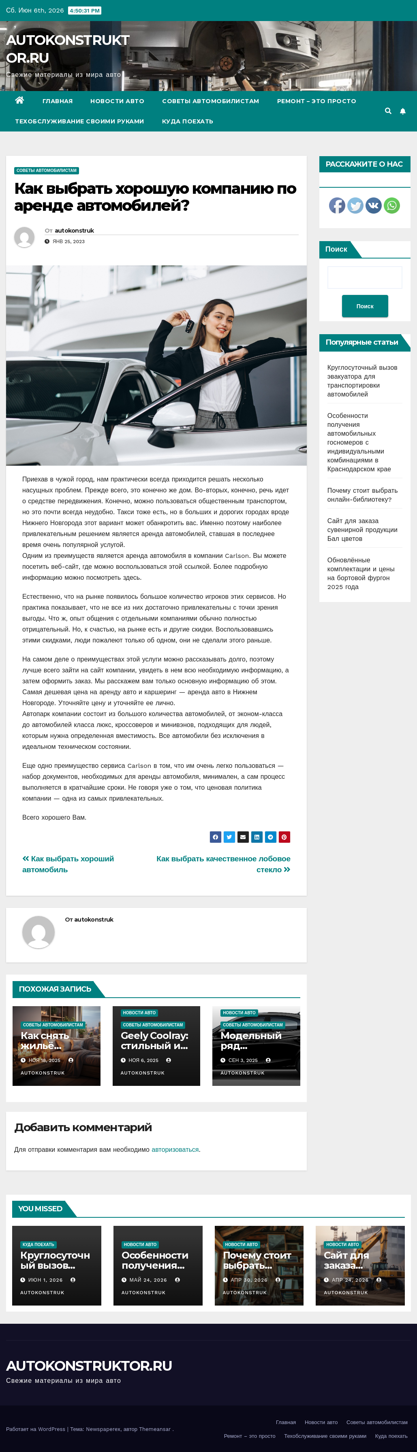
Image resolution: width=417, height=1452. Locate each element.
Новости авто (117, 101)
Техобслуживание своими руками (79, 121)
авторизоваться (175, 1149)
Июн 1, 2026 (45, 1280)
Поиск (336, 249)
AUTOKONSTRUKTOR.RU (89, 1365)
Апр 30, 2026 (249, 1280)
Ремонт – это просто (317, 101)
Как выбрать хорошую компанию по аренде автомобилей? (155, 197)
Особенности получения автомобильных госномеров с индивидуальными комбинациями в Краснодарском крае (359, 442)
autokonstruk (74, 230)
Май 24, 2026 (148, 1280)
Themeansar (155, 1429)
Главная (58, 101)
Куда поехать (188, 121)
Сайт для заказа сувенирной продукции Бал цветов (362, 530)
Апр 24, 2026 (350, 1280)
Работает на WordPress (36, 1429)
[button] (388, 111)
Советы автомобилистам (210, 101)
